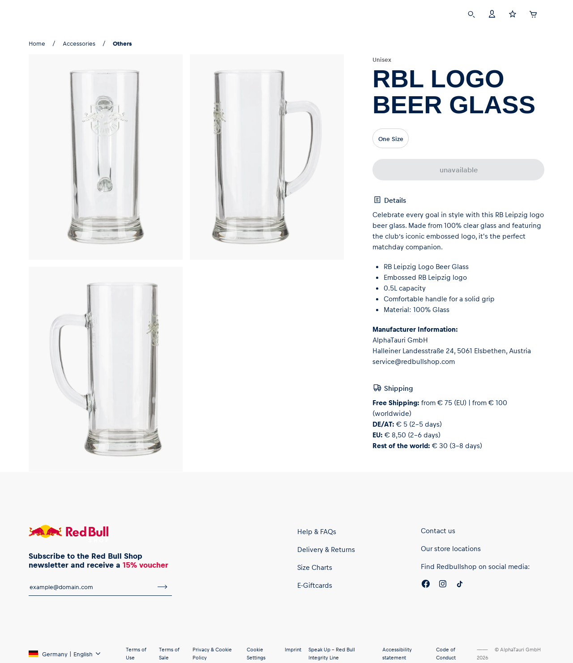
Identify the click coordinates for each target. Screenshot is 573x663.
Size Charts (314, 567)
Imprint (293, 649)
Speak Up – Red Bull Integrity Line (331, 653)
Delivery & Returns (326, 549)
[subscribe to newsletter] (162, 587)
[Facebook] (426, 585)
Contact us (438, 530)
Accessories (79, 43)
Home (37, 43)
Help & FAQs (316, 531)
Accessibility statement (397, 653)
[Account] (492, 13)
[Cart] (533, 13)
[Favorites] (512, 13)
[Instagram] (443, 585)
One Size (390, 138)
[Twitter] (460, 585)
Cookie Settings (256, 653)
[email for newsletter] (91, 587)
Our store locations (451, 548)
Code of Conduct (446, 653)
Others (122, 43)
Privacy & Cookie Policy (212, 653)
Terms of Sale (169, 653)
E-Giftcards (314, 585)
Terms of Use (136, 653)
